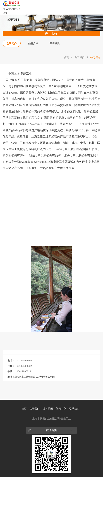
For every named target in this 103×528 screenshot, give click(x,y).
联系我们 (74, 408)
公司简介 (12, 43)
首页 (66, 57)
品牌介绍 (33, 43)
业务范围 (48, 408)
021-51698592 (24, 366)
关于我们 (80, 57)
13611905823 (24, 371)
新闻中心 (61, 408)
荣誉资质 (55, 43)
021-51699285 (24, 360)
